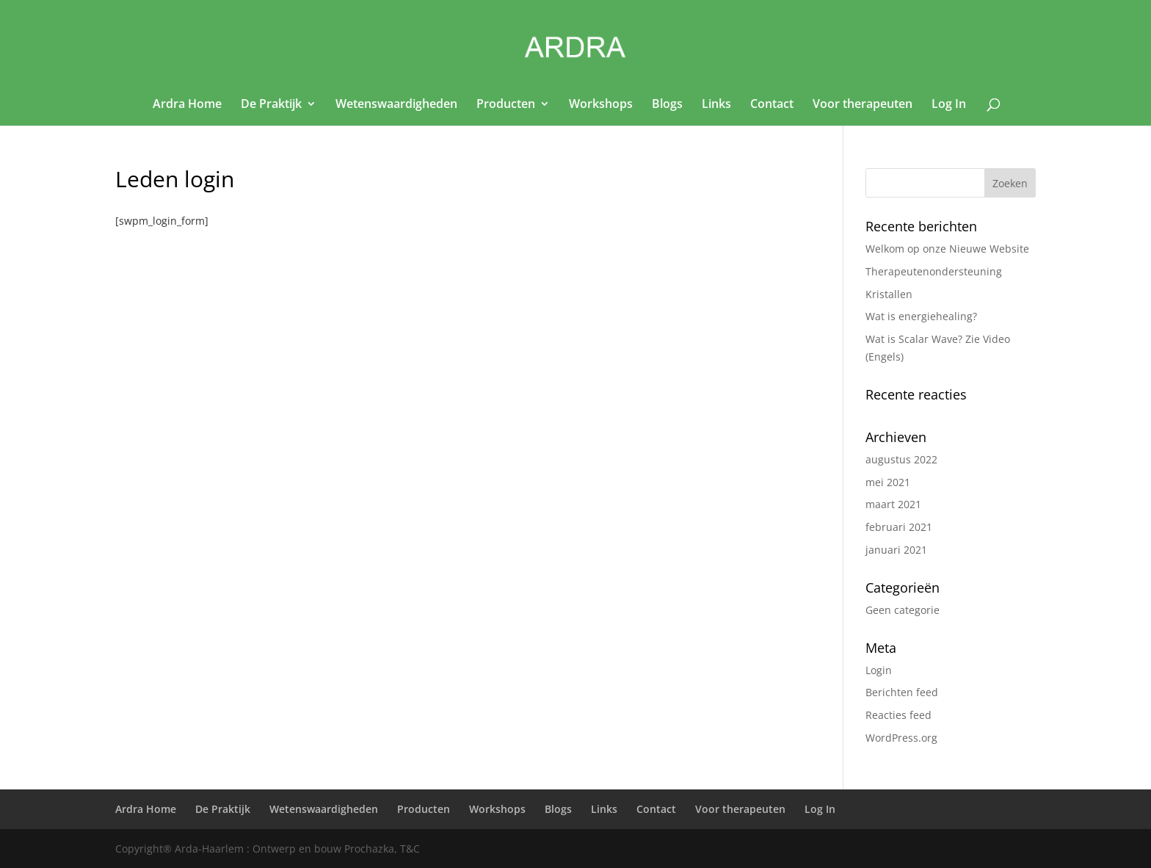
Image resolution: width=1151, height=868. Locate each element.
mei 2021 (887, 482)
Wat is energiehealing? (921, 316)
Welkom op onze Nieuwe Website (947, 249)
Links (716, 105)
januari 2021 (896, 550)
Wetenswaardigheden (396, 105)
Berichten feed (901, 692)
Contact (772, 105)
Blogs (667, 105)
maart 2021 (893, 504)
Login (878, 670)
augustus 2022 (901, 459)
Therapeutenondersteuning (933, 271)
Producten (505, 105)
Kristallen (888, 294)
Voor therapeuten (862, 105)
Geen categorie (902, 610)
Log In (949, 105)
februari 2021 (898, 527)
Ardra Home (187, 105)
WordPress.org (901, 738)
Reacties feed (898, 715)
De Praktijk (271, 105)
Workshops (601, 105)
